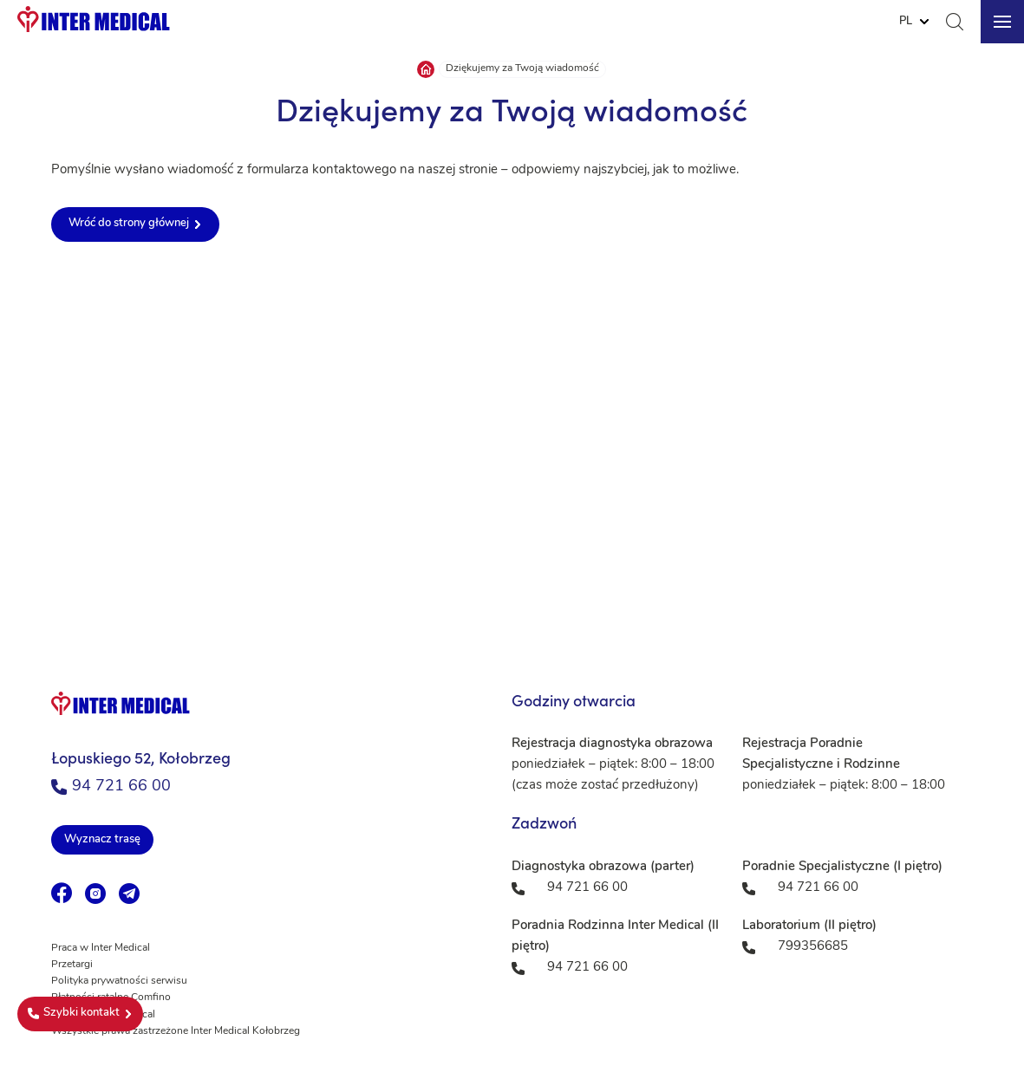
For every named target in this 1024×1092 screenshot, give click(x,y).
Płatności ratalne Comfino (111, 997)
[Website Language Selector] (914, 21)
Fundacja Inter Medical (103, 1015)
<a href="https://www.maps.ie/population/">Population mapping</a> (512, 458)
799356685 (813, 946)
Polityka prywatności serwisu (119, 981)
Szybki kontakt (74, 1013)
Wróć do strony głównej (128, 223)
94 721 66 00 (111, 786)
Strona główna (425, 69)
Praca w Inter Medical (100, 948)
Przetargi (72, 964)
